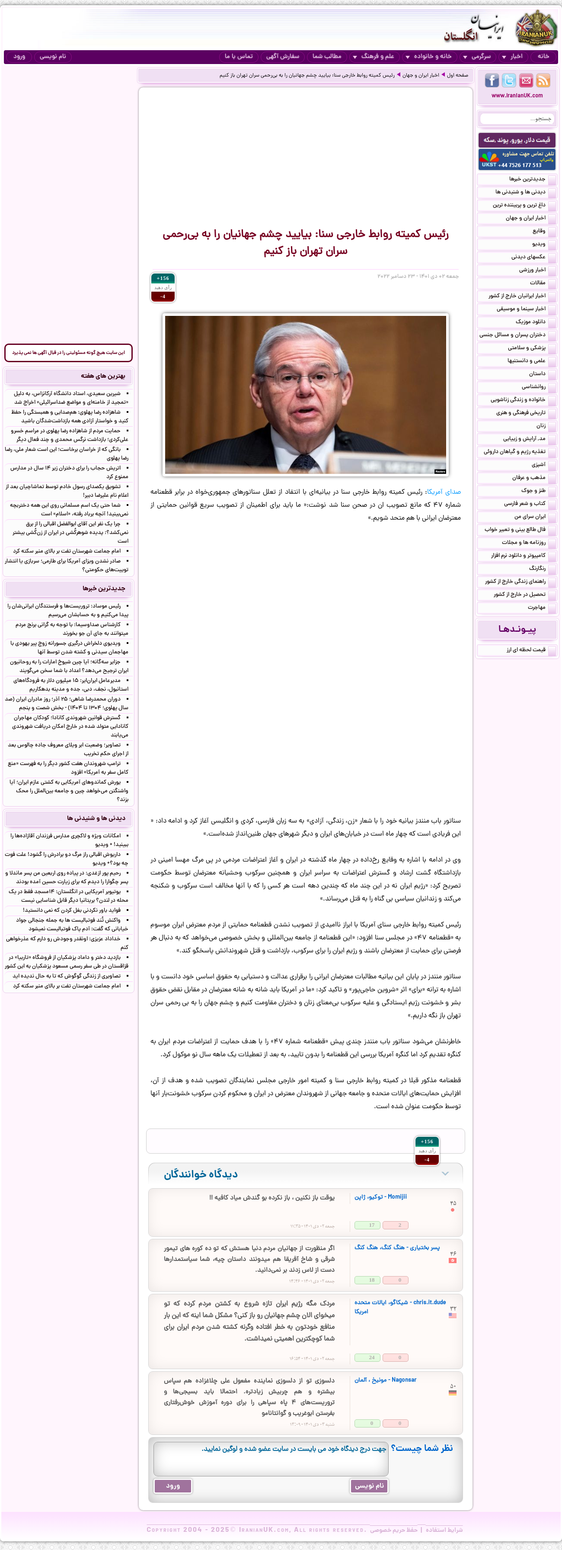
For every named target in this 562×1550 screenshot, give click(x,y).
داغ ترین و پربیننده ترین (524, 206)
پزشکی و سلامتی (532, 349)
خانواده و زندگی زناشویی (523, 400)
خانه (543, 57)
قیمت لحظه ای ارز (531, 651)
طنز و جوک (538, 491)
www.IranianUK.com (517, 96)
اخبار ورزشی (537, 271)
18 (372, 1280)
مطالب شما (327, 57)
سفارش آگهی (282, 57)
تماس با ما (239, 57)
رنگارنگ (542, 569)
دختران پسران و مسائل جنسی (517, 336)
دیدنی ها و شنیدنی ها (525, 193)
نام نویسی (53, 57)
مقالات (543, 284)
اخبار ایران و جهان (420, 76)
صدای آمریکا (444, 492)
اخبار (512, 57)
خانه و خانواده (429, 57)
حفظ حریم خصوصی (394, 1530)
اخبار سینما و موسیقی (526, 310)
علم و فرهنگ (373, 57)
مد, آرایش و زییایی (529, 439)
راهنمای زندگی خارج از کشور (520, 582)
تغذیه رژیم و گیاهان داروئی (520, 452)
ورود (19, 57)
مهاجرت (542, 608)
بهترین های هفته (103, 376)
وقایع (544, 232)
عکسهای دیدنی (533, 258)
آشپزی (544, 465)
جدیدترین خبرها (532, 180)
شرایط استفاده (444, 1530)
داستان (542, 374)
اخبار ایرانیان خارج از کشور (522, 297)
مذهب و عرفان (534, 478)
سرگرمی (477, 57)
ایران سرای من (535, 517)
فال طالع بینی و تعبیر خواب (520, 530)
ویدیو (544, 245)
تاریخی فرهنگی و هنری (526, 413)
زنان (546, 426)
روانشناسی (539, 387)
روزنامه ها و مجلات (529, 543)
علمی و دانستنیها (532, 362)
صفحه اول (457, 76)
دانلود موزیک (536, 323)
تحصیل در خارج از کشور (525, 595)
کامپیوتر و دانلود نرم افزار (523, 556)
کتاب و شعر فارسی (530, 504)
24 (372, 1357)
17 (372, 1225)
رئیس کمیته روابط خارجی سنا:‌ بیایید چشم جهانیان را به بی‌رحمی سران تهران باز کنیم (307, 76)
